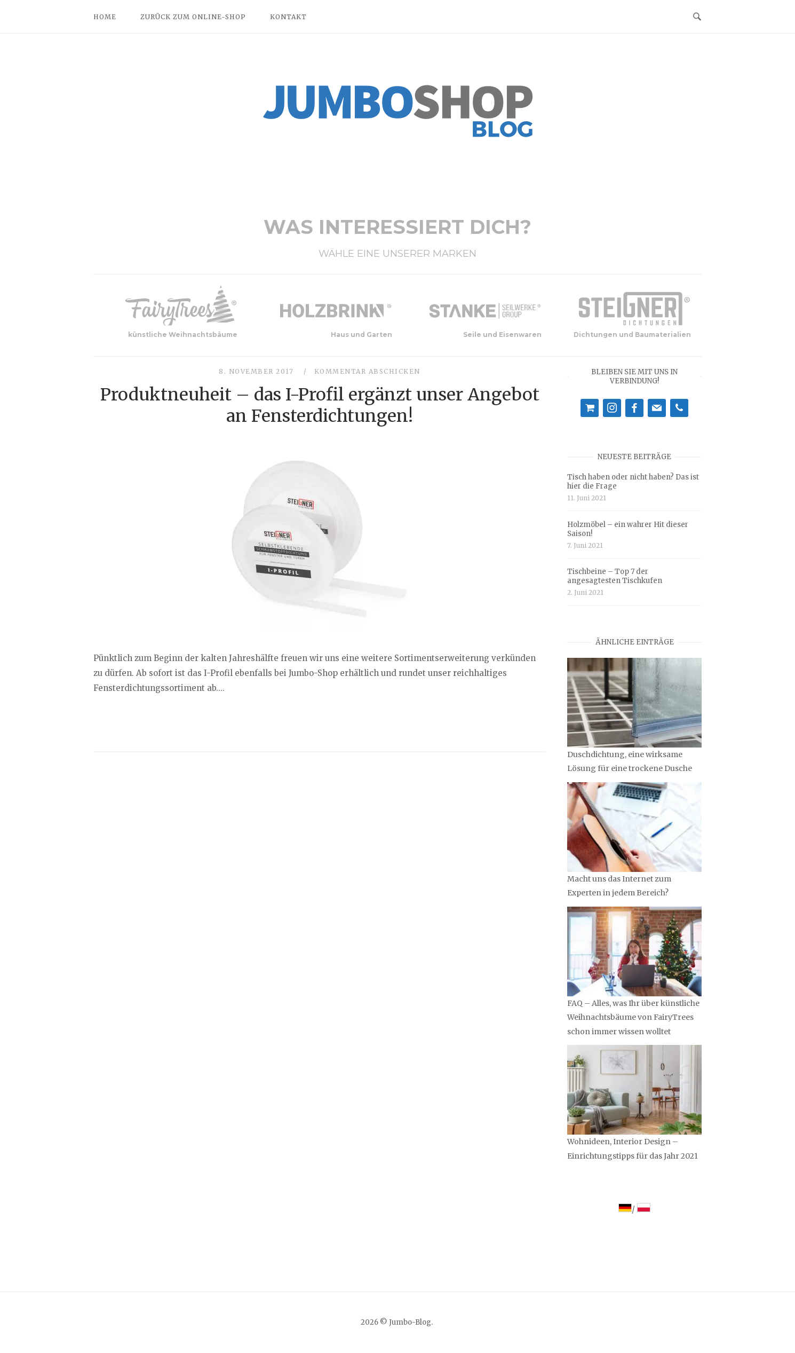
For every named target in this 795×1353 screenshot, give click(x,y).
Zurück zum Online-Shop (193, 17)
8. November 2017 (257, 371)
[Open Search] (697, 16)
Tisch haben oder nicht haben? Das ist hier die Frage (633, 482)
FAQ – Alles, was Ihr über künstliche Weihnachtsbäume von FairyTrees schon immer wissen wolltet (633, 1017)
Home (104, 17)
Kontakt (288, 17)
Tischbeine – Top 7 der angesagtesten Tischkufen (614, 576)
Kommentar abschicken (367, 371)
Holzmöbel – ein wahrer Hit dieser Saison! (627, 529)
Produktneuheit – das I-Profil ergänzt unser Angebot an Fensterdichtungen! (319, 405)
